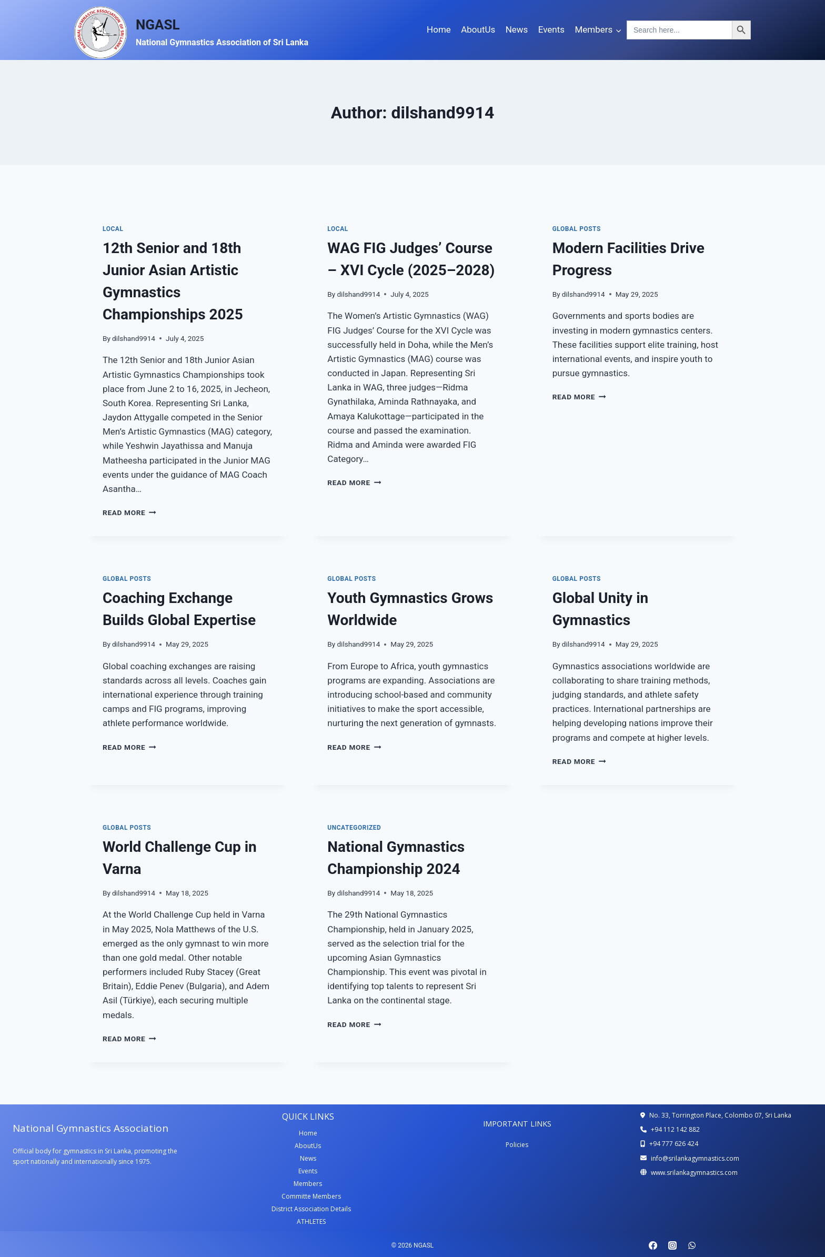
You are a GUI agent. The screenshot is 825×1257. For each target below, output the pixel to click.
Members (308, 1183)
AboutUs (478, 29)
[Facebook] (653, 1245)
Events (551, 29)
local (113, 229)
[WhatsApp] (691, 1245)
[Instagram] (672, 1245)
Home (439, 29)
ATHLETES (311, 1221)
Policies (517, 1144)
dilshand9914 (133, 338)
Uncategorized (354, 827)
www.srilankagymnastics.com (694, 1172)
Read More (129, 512)
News (517, 29)
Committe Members (311, 1196)
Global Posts (576, 229)
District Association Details (311, 1208)
